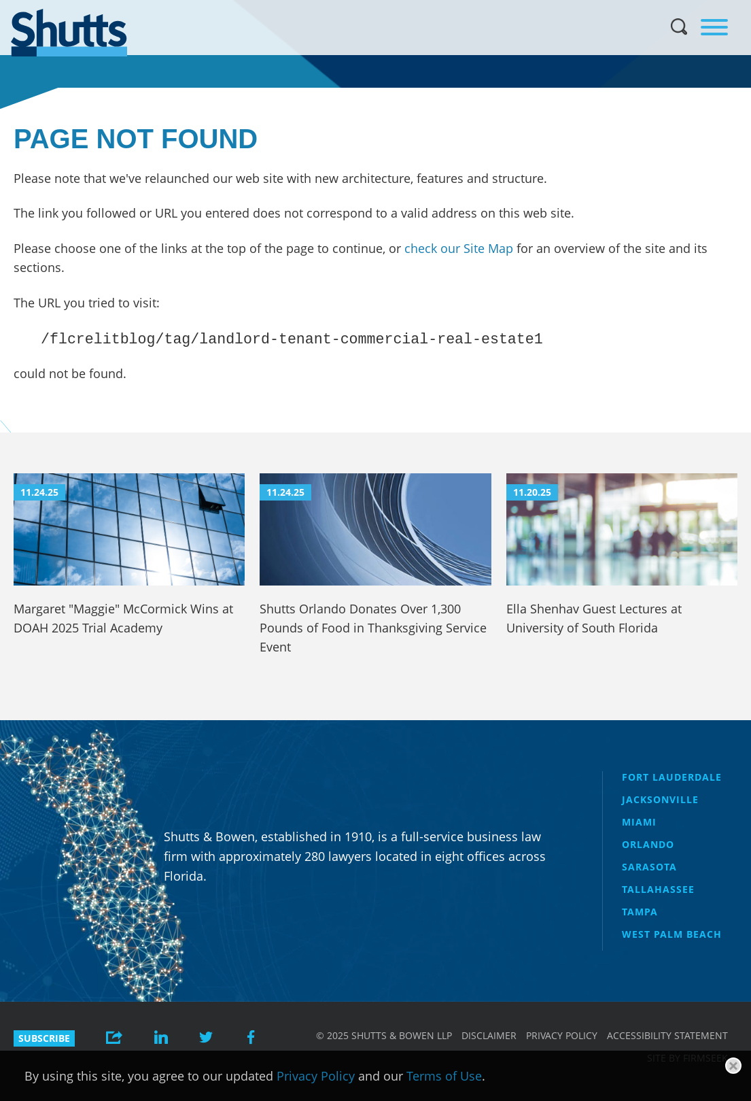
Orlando (648, 844)
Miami (639, 821)
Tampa (640, 911)
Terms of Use (444, 1076)
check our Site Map (458, 248)
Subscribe (44, 1038)
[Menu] (714, 27)
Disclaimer (489, 1035)
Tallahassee (658, 889)
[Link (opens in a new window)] (161, 1038)
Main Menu (365, 6)
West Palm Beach (672, 934)
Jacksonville (660, 799)
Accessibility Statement (667, 1035)
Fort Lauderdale (672, 776)
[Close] (733, 1065)
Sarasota (649, 866)
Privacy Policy (561, 1035)
